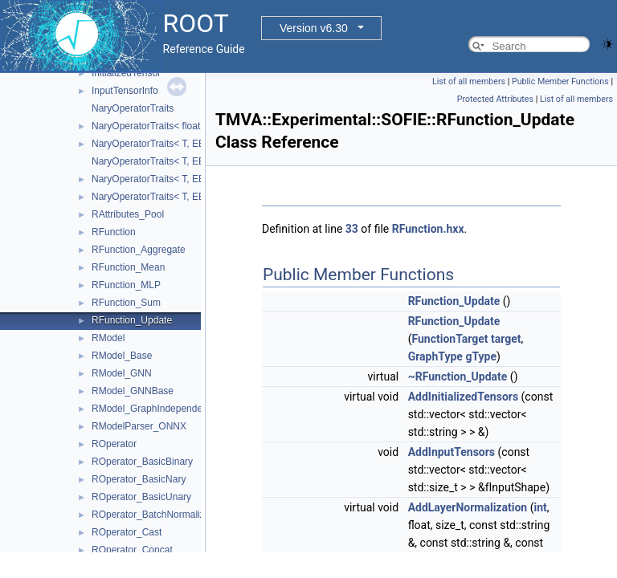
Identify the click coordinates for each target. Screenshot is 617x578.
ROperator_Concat (132, 550)
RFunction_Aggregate (139, 249)
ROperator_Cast (126, 532)
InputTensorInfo (125, 90)
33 (351, 228)
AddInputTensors (451, 452)
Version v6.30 (314, 28)
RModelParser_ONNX (139, 426)
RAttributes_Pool (128, 214)
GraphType (435, 356)
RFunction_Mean (128, 267)
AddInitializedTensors (463, 396)
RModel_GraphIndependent (151, 408)
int (539, 507)
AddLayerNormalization (468, 507)
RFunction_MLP (126, 285)
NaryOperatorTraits (133, 108)
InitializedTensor (126, 73)
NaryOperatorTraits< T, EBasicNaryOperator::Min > (200, 179)
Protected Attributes (495, 99)
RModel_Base (122, 355)
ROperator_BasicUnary (141, 497)
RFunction (114, 232)
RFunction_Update (132, 320)
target (506, 338)
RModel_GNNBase (133, 391)
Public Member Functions (560, 81)
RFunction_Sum (126, 302)
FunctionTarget (449, 338)
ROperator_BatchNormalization (159, 514)
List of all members (468, 81)
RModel (108, 338)
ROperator (114, 444)
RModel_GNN (122, 373)
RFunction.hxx (428, 228)
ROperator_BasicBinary (142, 461)
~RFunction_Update (458, 376)
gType (480, 356)
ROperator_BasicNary (139, 479)
